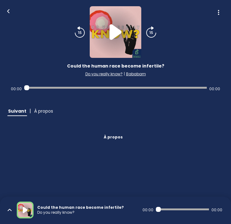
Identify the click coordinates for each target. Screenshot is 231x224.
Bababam (136, 74)
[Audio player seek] (115, 88)
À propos (113, 137)
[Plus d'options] (218, 12)
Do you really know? (104, 74)
